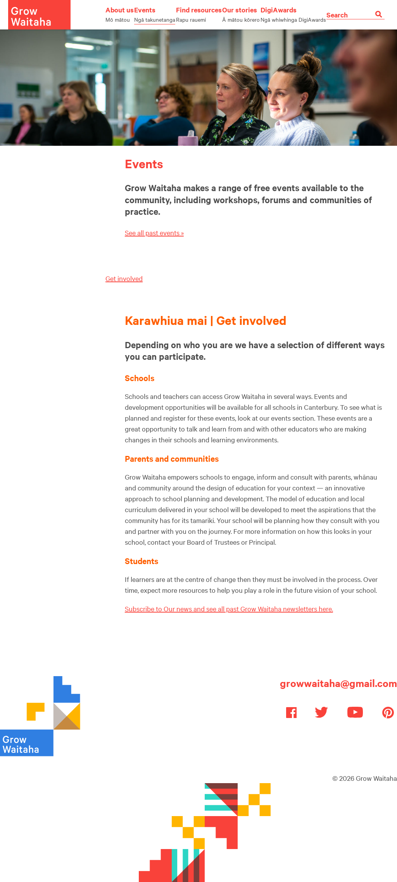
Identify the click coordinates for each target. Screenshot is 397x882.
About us (119, 14)
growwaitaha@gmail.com (338, 683)
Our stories (241, 14)
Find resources (199, 14)
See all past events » (154, 232)
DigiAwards (293, 14)
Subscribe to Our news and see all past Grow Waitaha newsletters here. (229, 608)
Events (154, 14)
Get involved (124, 278)
